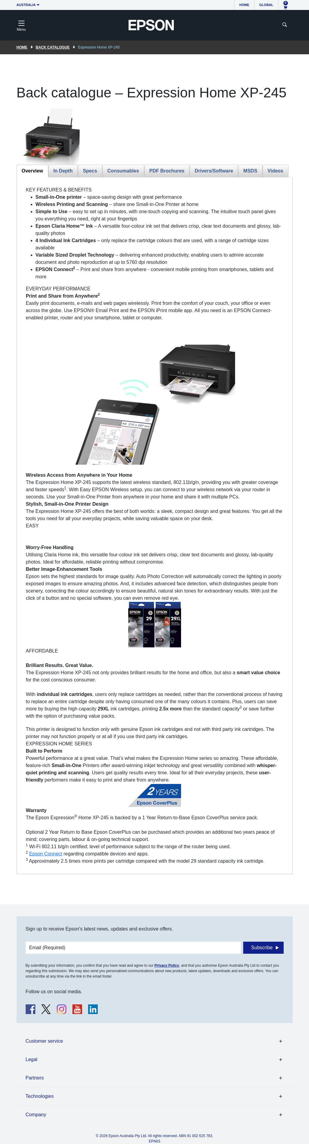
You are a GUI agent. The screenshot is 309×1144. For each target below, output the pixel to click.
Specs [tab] (90, 170)
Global (266, 5)
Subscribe (261, 947)
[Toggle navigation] (21, 25)
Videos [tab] (275, 170)
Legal (31, 1059)
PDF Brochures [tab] (166, 170)
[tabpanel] (154, 525)
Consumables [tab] (123, 170)
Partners (35, 1077)
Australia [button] (26, 5)
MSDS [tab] (250, 170)
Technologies (40, 1096)
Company (36, 1114)
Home (244, 5)
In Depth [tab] (63, 170)
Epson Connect (45, 853)
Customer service (44, 1041)
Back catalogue (53, 47)
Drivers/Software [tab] (214, 170)
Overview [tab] (32, 170)
